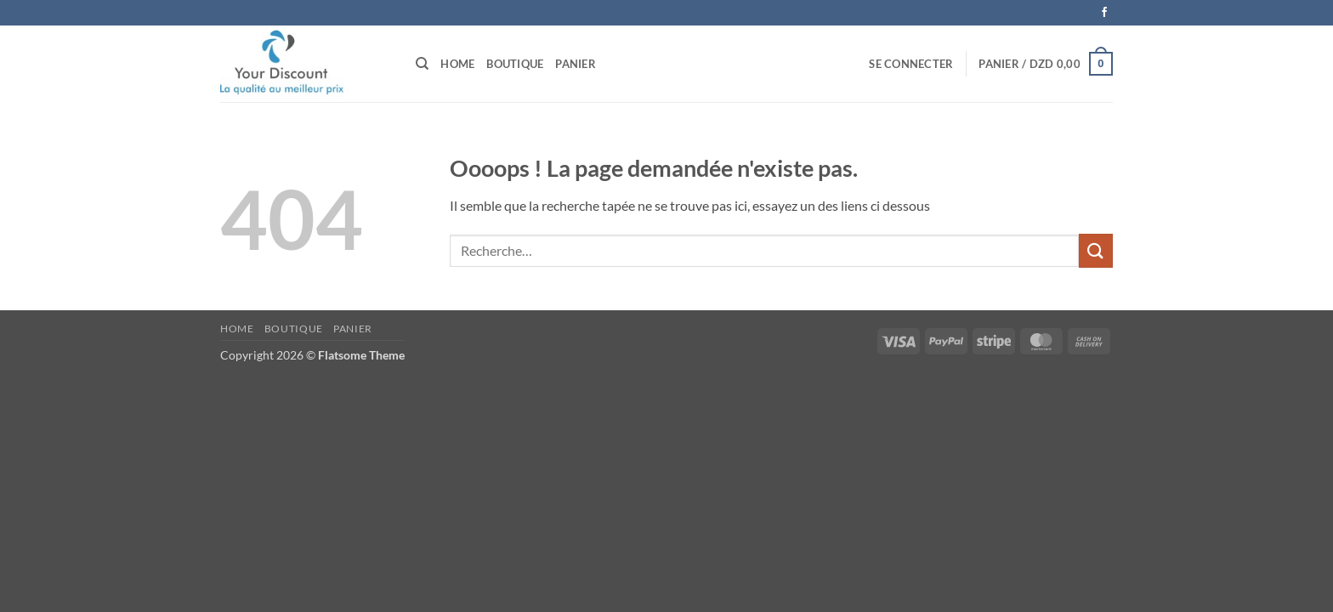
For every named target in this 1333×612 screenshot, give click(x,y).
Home (457, 64)
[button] (911, 64)
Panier (575, 64)
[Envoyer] (1096, 250)
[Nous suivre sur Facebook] (1104, 13)
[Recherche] (422, 64)
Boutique (514, 64)
